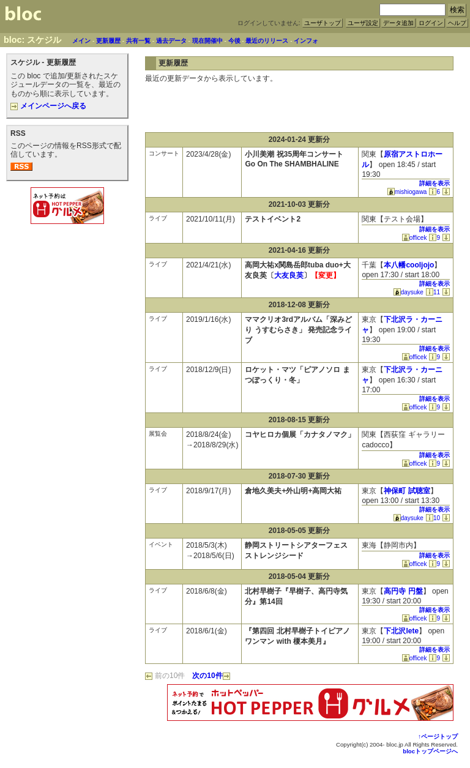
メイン (81, 40)
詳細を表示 (434, 183)
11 (433, 292)
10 (433, 518)
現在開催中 (207, 40)
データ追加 (398, 23)
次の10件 (210, 675)
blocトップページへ (430, 751)
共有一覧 (138, 40)
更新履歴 (108, 40)
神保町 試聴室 (407, 491)
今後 (234, 40)
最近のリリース (266, 40)
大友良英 (289, 275)
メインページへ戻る (48, 106)
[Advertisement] (67, 253)
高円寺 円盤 (403, 591)
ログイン (431, 23)
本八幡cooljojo (409, 265)
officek (414, 237)
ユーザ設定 (363, 23)
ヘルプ (457, 23)
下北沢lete (401, 631)
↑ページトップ (438, 736)
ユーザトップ (322, 23)
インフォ (306, 40)
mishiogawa (407, 191)
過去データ (171, 40)
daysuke (408, 292)
